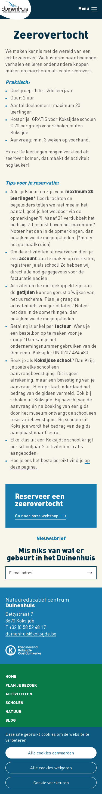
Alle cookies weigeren (51, 767)
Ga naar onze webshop (36, 515)
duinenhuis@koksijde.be (30, 634)
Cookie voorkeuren (51, 782)
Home (10, 676)
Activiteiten (18, 693)
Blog (10, 720)
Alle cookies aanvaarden (51, 753)
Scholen (14, 702)
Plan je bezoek (21, 685)
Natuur (13, 711)
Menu (94, 9)
